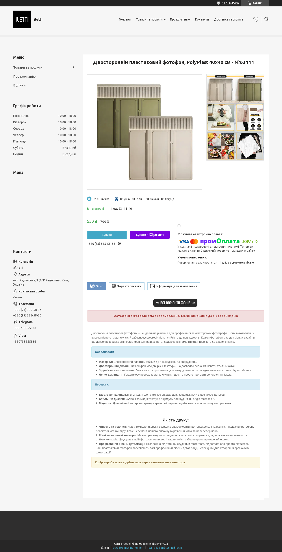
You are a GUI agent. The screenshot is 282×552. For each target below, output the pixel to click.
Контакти (202, 19)
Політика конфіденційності (164, 547)
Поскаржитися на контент (128, 547)
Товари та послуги (149, 19)
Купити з (149, 235)
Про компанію (180, 19)
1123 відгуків (230, 3)
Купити (107, 235)
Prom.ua (162, 543)
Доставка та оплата (228, 19)
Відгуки (19, 85)
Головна (125, 19)
